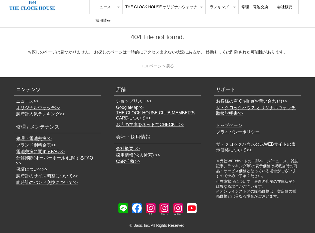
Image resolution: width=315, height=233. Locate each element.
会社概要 (284, 7)
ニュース (103, 7)
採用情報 (103, 20)
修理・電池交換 (254, 7)
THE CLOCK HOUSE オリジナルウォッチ (161, 7)
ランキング (219, 7)
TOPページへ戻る (157, 66)
